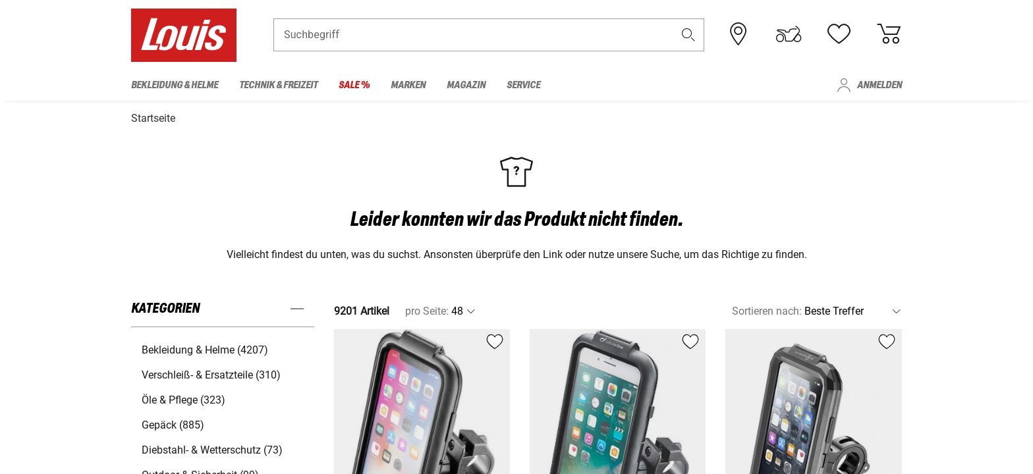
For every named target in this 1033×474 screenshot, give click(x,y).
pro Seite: (427, 309)
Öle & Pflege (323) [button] (183, 398)
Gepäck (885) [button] (173, 423)
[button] (688, 37)
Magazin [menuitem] (466, 85)
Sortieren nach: (767, 309)
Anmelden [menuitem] (879, 85)
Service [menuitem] (523, 85)
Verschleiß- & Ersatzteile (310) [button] (211, 373)
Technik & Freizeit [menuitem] (278, 85)
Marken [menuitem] (408, 85)
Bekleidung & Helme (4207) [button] (205, 348)
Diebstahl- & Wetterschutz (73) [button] (212, 448)
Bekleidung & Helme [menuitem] (174, 85)
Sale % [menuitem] (354, 85)
